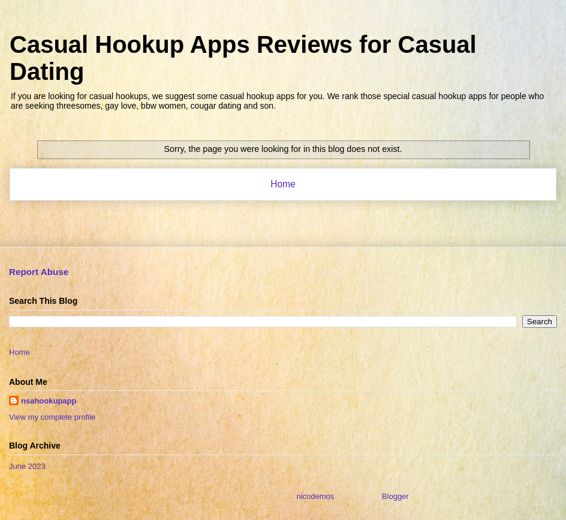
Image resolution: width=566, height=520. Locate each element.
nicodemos (315, 496)
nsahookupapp (48, 400)
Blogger (395, 496)
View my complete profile (52, 417)
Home (283, 184)
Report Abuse (38, 272)
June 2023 (27, 466)
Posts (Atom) (306, 215)
